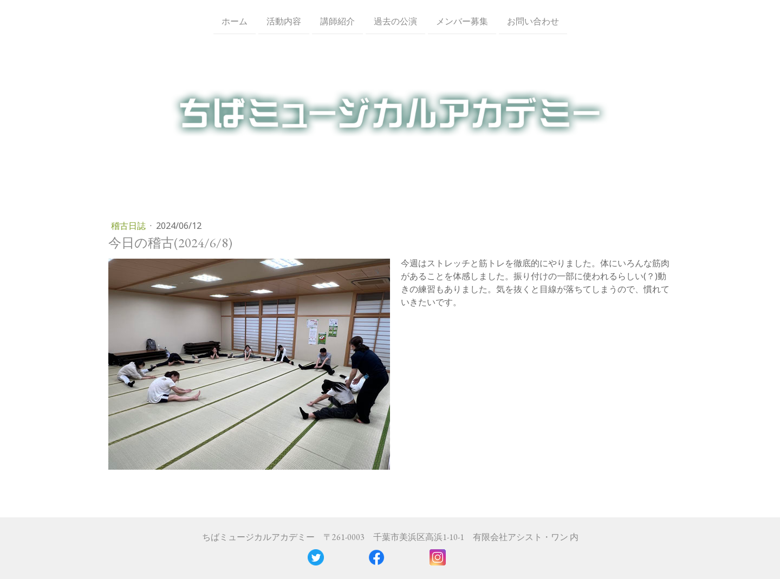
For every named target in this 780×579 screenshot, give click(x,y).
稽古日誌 (129, 226)
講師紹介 (337, 21)
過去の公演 (395, 21)
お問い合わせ (533, 21)
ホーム (235, 21)
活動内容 (283, 21)
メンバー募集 (462, 21)
